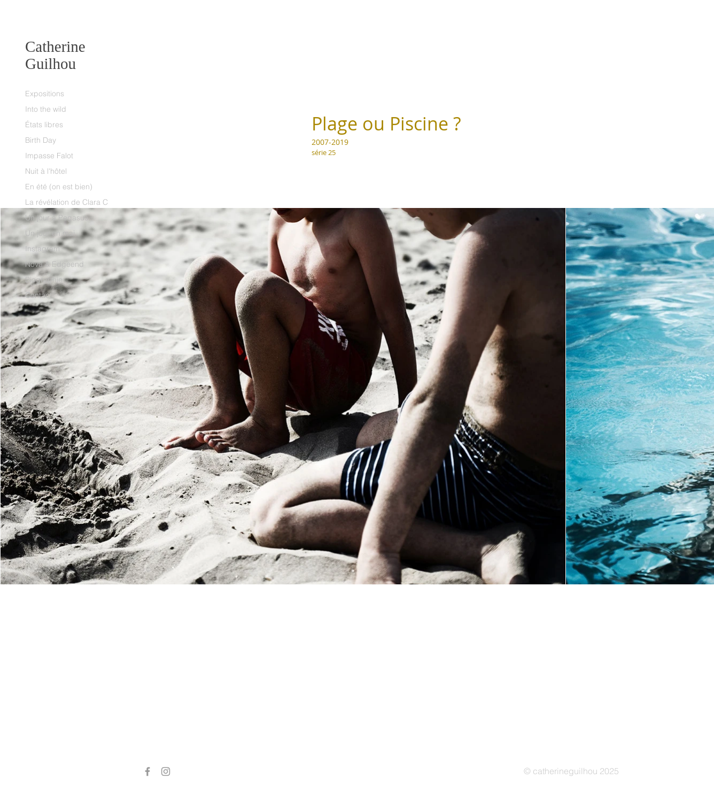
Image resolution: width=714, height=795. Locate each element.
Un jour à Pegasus (56, 217)
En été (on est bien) (58, 186)
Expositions (44, 93)
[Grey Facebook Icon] (147, 771)
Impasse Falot (49, 155)
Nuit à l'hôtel (46, 171)
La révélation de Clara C (66, 202)
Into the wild (45, 109)
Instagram (42, 248)
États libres (44, 124)
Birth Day (40, 140)
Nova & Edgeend (54, 264)
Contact (38, 295)
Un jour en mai (50, 233)
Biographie (44, 279)
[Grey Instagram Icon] (166, 771)
